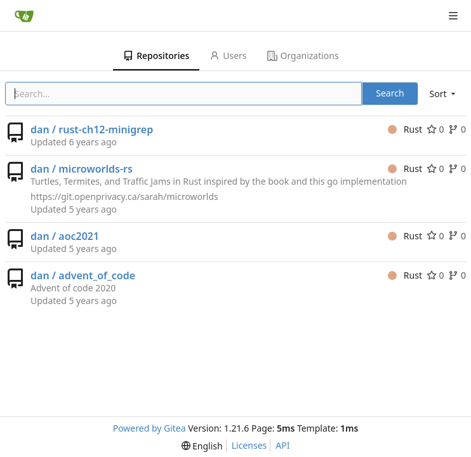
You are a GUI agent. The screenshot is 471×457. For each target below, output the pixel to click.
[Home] (24, 15)
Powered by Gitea (149, 428)
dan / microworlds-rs (81, 168)
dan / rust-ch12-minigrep (91, 129)
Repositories (156, 56)
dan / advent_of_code (82, 275)
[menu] (443, 94)
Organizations (303, 56)
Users (227, 56)
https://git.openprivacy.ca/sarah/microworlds (124, 196)
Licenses (249, 445)
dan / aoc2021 (64, 236)
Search (390, 93)
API (282, 445)
